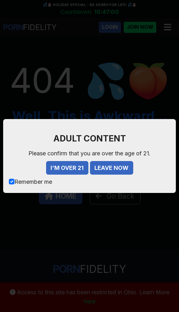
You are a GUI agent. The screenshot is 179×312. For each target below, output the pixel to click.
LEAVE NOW (111, 168)
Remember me (33, 181)
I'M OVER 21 (67, 168)
